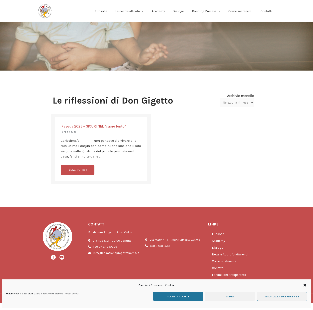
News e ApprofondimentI (231, 262)
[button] (305, 285)
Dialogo (218, 255)
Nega (230, 296)
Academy (219, 248)
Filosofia (218, 241)
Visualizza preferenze (281, 296)
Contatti (218, 275)
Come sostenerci (225, 269)
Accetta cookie (178, 296)
